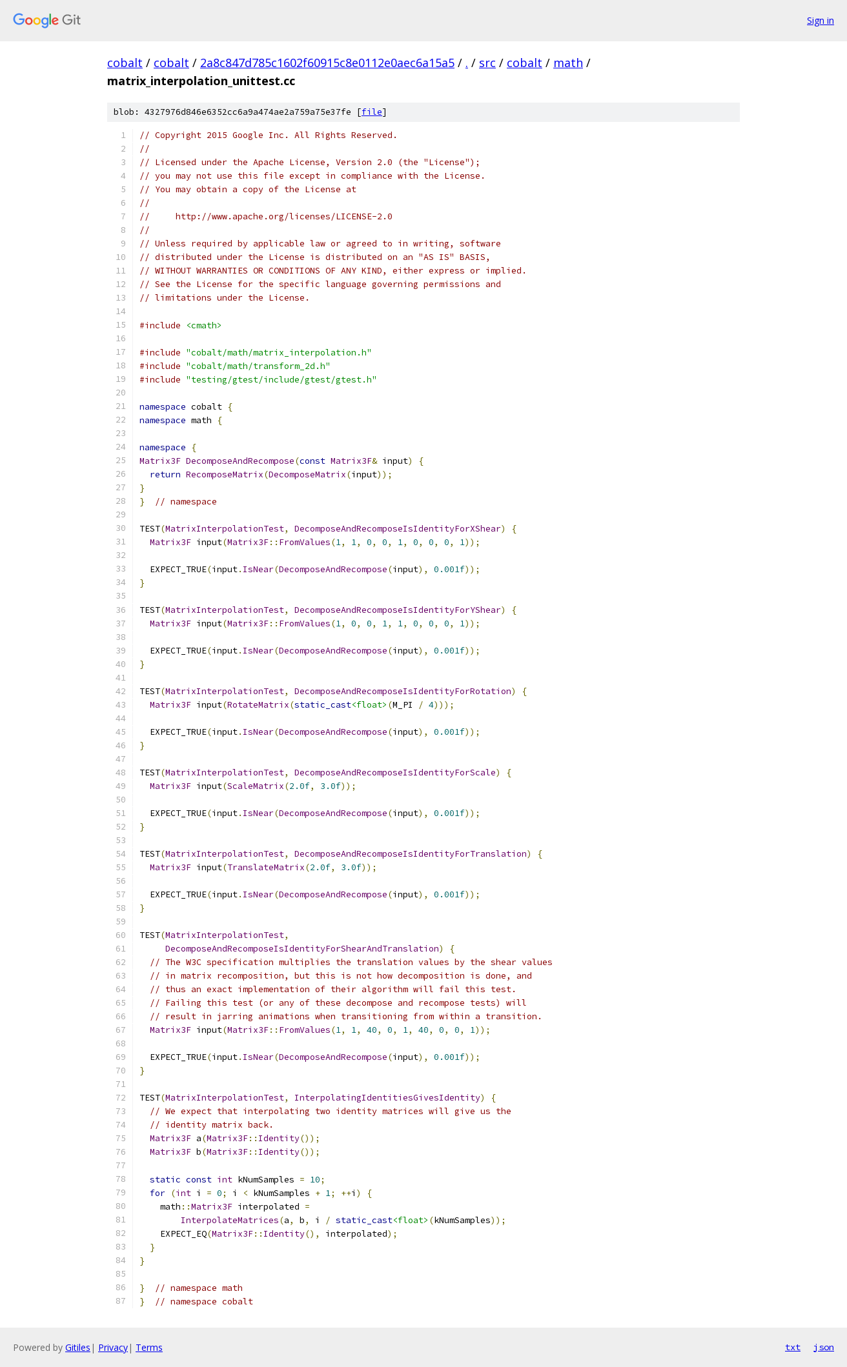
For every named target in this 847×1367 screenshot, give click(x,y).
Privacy (113, 1347)
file (372, 111)
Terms (149, 1347)
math (568, 62)
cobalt (125, 62)
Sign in (820, 20)
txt (793, 1347)
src (487, 62)
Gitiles (77, 1347)
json (823, 1347)
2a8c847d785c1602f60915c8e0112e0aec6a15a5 (327, 62)
